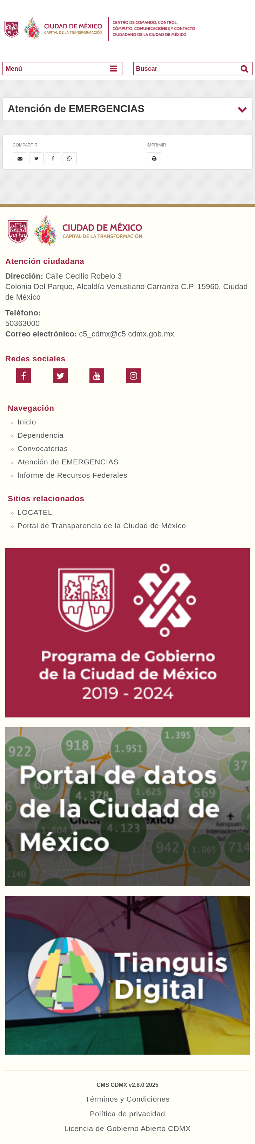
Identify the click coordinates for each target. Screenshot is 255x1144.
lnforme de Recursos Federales (72, 475)
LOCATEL (35, 512)
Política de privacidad (127, 1114)
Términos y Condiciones (127, 1099)
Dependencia (40, 435)
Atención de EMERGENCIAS (68, 462)
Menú (14, 68)
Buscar (146, 68)
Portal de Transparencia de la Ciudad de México (102, 526)
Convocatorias (43, 448)
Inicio (27, 422)
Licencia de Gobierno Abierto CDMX (127, 1128)
